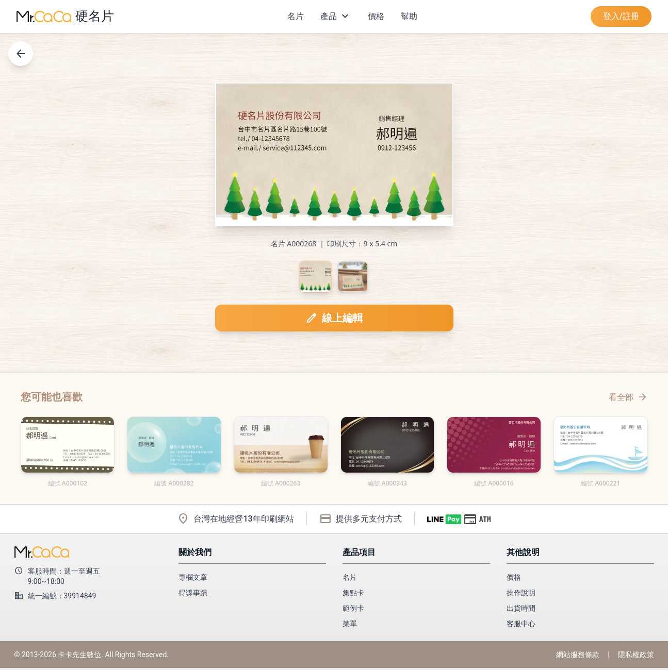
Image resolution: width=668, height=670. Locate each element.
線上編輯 (334, 320)
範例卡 (353, 610)
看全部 (628, 399)
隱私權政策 (636, 656)
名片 (295, 16)
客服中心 (521, 626)
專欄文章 (192, 579)
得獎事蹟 (192, 595)
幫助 (409, 16)
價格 (376, 16)
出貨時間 (521, 610)
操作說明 (521, 595)
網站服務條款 (577, 656)
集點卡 (353, 595)
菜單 (350, 626)
